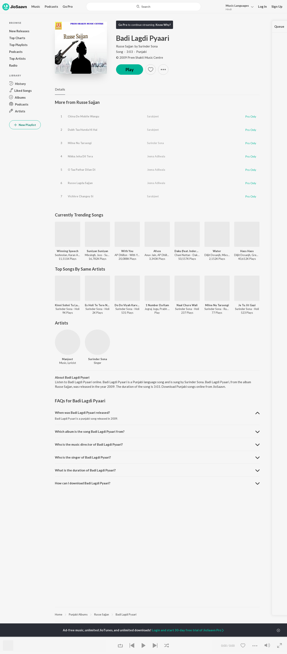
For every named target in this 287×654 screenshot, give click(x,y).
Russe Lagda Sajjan (80, 183)
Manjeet (67, 359)
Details (60, 89)
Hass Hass (247, 251)
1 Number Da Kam (157, 305)
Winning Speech (67, 251)
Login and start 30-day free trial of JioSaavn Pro (188, 630)
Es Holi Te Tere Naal (97, 305)
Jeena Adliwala (156, 156)
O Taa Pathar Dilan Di (81, 169)
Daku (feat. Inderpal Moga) (187, 251)
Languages (237, 5)
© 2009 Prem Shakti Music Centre (139, 57)
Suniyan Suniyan (97, 251)
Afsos (157, 251)
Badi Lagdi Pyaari (126, 614)
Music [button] (35, 6)
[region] (157, 614)
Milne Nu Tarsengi (80, 143)
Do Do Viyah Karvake (127, 305)
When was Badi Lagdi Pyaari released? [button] (82, 412)
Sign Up (276, 6)
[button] (238, 7)
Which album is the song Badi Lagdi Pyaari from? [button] (89, 431)
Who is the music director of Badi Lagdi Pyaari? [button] (89, 444)
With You (127, 251)
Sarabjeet (153, 116)
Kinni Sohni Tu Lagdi (67, 305)
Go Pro (68, 6)
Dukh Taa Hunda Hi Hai (82, 129)
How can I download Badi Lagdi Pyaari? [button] (82, 483)
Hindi (229, 9)
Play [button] (129, 69)
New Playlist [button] (25, 125)
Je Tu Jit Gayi (247, 305)
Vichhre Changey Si (80, 196)
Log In (262, 6)
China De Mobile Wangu (83, 116)
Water (217, 251)
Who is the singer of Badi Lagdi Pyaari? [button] (83, 457)
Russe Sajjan (125, 46)
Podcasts (51, 6)
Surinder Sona (148, 46)
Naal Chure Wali (187, 305)
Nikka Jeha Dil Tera (80, 156)
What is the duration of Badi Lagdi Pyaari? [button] (85, 470)
